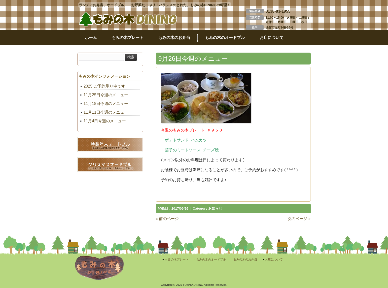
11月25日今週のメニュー (106, 95)
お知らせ (215, 208)
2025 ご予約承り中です (104, 86)
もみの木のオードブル (211, 259)
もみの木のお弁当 (245, 259)
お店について (274, 259)
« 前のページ (167, 219)
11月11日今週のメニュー (106, 112)
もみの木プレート (177, 259)
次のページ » (299, 219)
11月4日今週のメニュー (105, 121)
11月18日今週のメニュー (106, 103)
